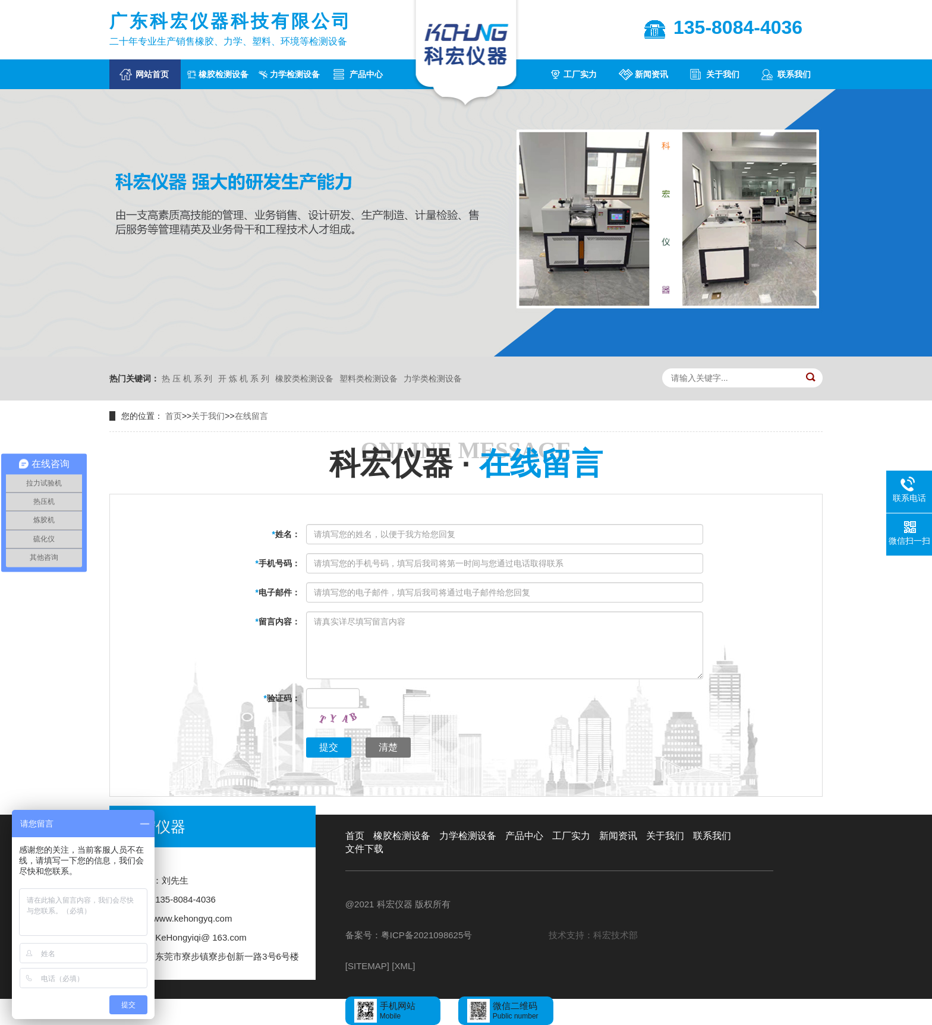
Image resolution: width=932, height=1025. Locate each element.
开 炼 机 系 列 (243, 378)
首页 (173, 416)
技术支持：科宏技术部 (593, 935)
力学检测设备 (295, 74)
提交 (328, 747)
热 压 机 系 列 (187, 378)
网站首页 (152, 74)
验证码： (282, 698)
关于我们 (722, 74)
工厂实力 (580, 74)
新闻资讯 (651, 74)
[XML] (403, 966)
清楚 (388, 747)
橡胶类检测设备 (304, 378)
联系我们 (794, 74)
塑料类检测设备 (368, 378)
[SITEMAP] (367, 966)
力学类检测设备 (433, 378)
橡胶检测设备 (223, 74)
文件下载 (364, 849)
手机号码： (278, 563)
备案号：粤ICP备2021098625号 (408, 935)
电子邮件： (278, 592)
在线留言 (251, 416)
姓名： (286, 534)
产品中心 (366, 74)
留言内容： (278, 621)
